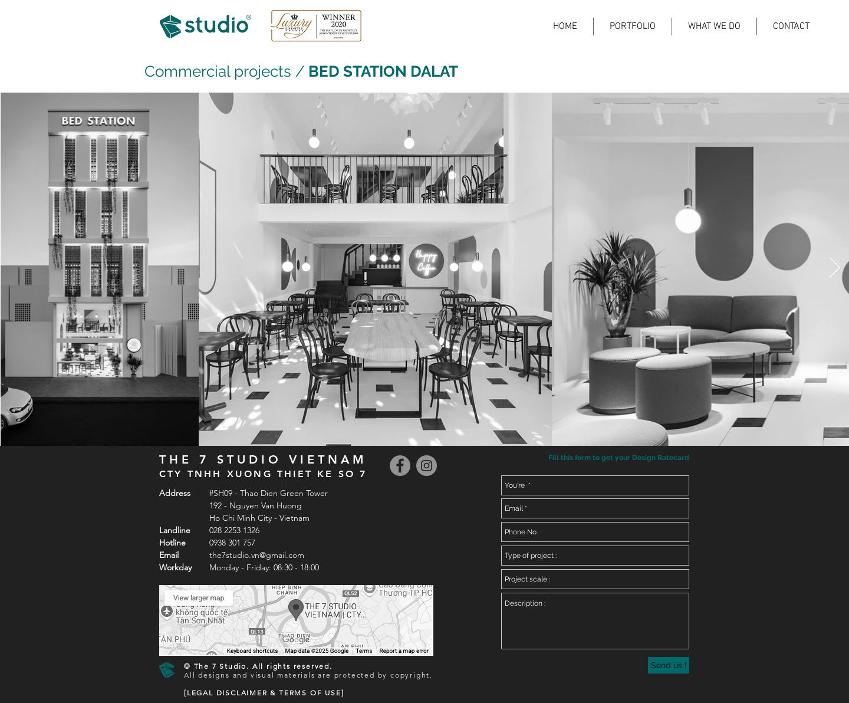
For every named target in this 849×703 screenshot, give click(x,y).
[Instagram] (426, 465)
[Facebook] (400, 465)
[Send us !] (668, 665)
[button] (617, 458)
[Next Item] (834, 268)
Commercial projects (217, 71)
